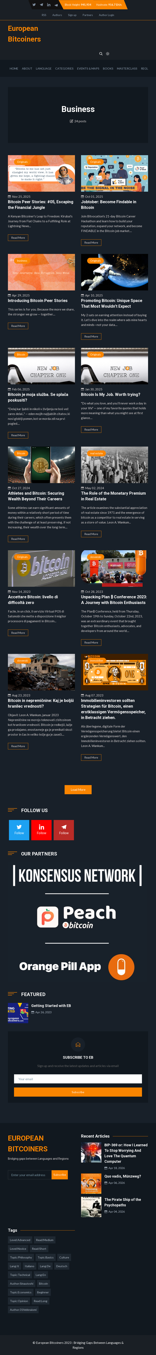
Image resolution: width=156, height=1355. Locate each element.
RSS (44, 15)
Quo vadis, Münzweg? (122, 1176)
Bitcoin (21, 354)
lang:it (14, 1266)
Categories (64, 68)
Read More (18, 237)
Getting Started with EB (51, 1006)
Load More (78, 789)
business (22, 260)
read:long (40, 1301)
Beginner (43, 1292)
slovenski (95, 557)
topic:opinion (19, 1301)
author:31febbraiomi (23, 1309)
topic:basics (46, 1257)
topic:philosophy (21, 1257)
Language (44, 68)
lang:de (45, 1266)
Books (108, 68)
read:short (39, 1248)
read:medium (44, 1240)
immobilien (96, 660)
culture (64, 1257)
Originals (22, 161)
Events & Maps (88, 68)
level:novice (18, 1248)
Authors (57, 15)
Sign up (72, 15)
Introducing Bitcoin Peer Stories (38, 300)
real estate (96, 453)
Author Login (106, 15)
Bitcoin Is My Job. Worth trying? (110, 394)
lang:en (41, 1275)
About (27, 68)
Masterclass (127, 68)
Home (14, 68)
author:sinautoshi (21, 1283)
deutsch (61, 1266)
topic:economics (20, 1292)
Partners (88, 15)
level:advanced (20, 1240)
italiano (29, 1266)
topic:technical (20, 1275)
